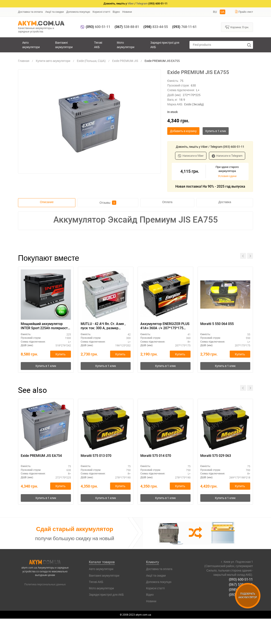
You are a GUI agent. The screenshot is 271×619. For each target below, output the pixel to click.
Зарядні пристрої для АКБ (164, 44)
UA (222, 12)
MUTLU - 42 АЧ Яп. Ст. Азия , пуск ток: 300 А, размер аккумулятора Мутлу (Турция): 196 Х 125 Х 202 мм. (105, 326)
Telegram (142, 3)
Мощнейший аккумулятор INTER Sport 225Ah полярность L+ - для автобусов (45, 326)
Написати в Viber (191, 156)
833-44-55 (155, 27)
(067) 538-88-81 (241, 584)
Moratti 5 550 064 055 (217, 324)
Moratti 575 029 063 (215, 456)
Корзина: (237, 27)
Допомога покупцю (78, 12)
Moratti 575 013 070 (96, 456)
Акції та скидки (54, 12)
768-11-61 (184, 27)
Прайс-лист (244, 12)
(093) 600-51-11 (241, 579)
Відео (116, 12)
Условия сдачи (227, 176)
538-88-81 (127, 27)
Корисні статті (101, 12)
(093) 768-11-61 (241, 594)
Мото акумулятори (125, 44)
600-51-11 (98, 27)
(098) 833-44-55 (241, 589)
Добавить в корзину (183, 131)
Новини (127, 12)
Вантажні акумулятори (64, 44)
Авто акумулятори (31, 44)
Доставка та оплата (30, 12)
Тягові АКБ (98, 44)
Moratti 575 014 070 (155, 456)
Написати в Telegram (227, 156)
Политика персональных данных (45, 584)
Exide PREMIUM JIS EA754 (41, 456)
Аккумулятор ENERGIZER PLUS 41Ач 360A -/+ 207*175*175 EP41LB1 (164, 326)
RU (215, 12)
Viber (130, 3)
